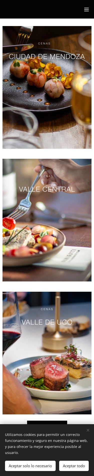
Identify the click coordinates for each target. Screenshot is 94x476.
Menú (86, 9)
